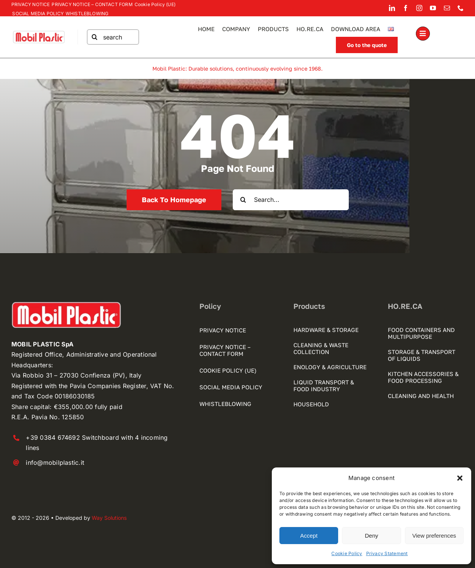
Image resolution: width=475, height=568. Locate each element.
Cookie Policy (346, 553)
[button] (460, 478)
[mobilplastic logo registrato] (38, 32)
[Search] (94, 37)
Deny (371, 535)
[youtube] (433, 8)
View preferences (434, 535)
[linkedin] (392, 8)
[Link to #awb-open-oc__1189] (423, 34)
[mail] (447, 8)
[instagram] (419, 8)
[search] (112, 37)
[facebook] (406, 8)
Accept (309, 535)
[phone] (461, 8)
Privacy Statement (387, 553)
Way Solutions (109, 518)
